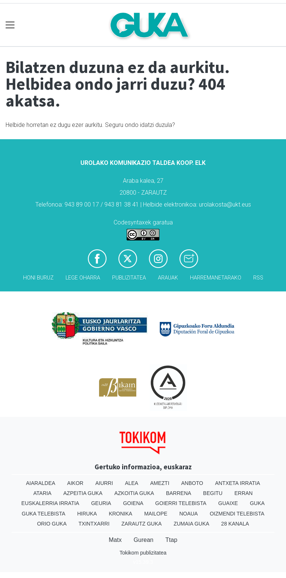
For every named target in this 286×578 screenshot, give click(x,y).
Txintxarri (94, 524)
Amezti (159, 483)
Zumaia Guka (191, 524)
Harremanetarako (215, 278)
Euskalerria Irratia (50, 503)
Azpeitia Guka (82, 493)
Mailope (155, 514)
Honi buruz (38, 278)
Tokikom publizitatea (143, 553)
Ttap (171, 540)
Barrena (178, 493)
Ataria (43, 493)
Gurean (143, 540)
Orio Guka (51, 524)
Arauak (168, 278)
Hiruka (87, 514)
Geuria (101, 503)
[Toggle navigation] (10, 25)
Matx (115, 540)
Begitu (212, 493)
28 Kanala (235, 524)
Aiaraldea (40, 483)
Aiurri (104, 483)
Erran (243, 493)
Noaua (188, 514)
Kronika (120, 514)
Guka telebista (43, 514)
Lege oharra (83, 278)
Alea (131, 483)
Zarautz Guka (141, 524)
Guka (257, 503)
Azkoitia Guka (134, 493)
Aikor (75, 483)
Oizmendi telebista (237, 514)
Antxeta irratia (237, 483)
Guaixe (228, 503)
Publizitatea (129, 278)
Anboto (192, 483)
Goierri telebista (180, 503)
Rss (258, 278)
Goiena (133, 503)
